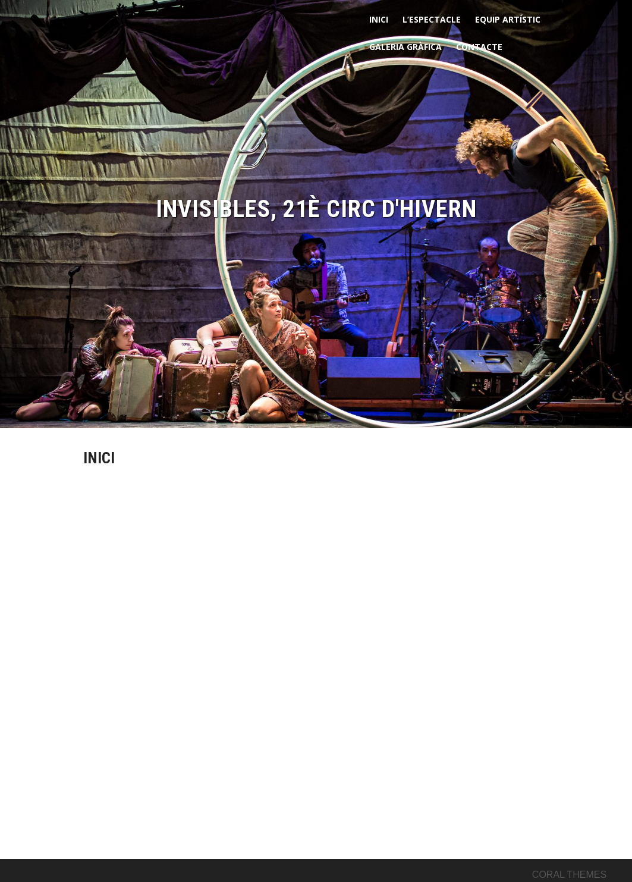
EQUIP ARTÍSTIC (507, 19)
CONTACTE (479, 46)
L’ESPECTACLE (432, 19)
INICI (378, 19)
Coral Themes (569, 875)
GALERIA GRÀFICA (405, 46)
